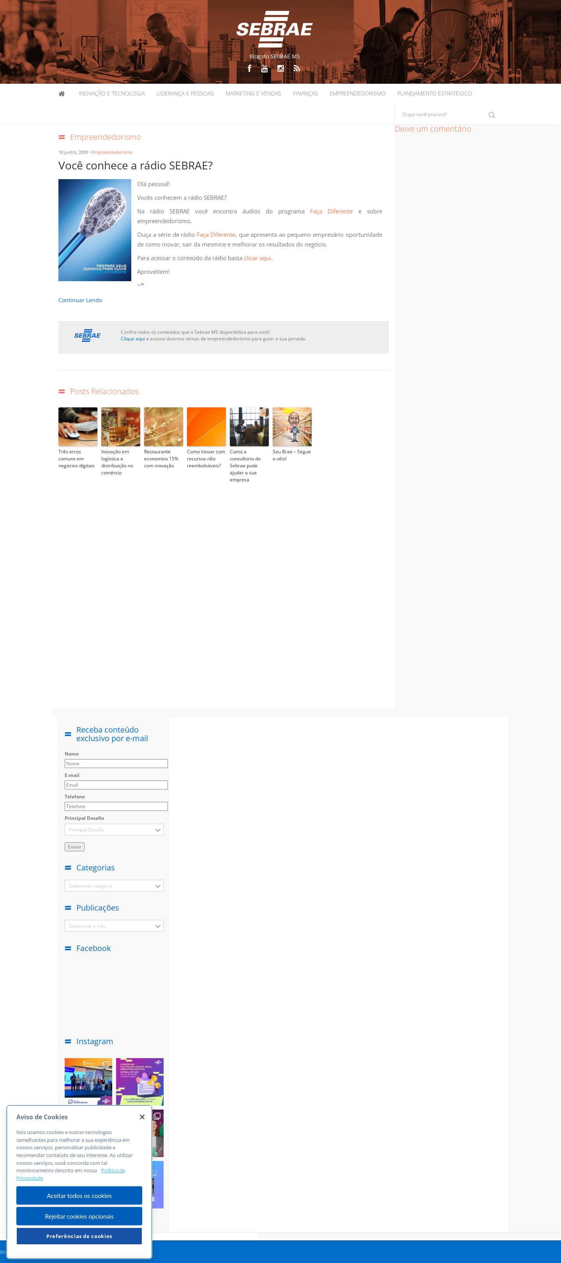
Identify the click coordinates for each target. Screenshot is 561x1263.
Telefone (75, 796)
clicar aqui (257, 258)
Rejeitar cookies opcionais (79, 1216)
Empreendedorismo (358, 93)
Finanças (305, 93)
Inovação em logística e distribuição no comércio (117, 462)
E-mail (72, 775)
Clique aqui (133, 338)
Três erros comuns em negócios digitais (76, 458)
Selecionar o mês (87, 926)
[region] (79, 1182)
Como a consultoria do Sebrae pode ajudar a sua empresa (245, 465)
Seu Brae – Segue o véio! (292, 455)
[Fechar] (142, 1117)
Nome (72, 753)
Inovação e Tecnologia (112, 93)
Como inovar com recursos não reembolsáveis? (206, 458)
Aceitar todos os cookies (79, 1195)
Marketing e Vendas (253, 93)
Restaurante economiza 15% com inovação (161, 458)
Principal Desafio (84, 818)
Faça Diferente (334, 211)
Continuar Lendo (80, 300)
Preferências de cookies (79, 1236)
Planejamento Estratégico (434, 93)
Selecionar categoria (90, 886)
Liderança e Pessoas (185, 93)
